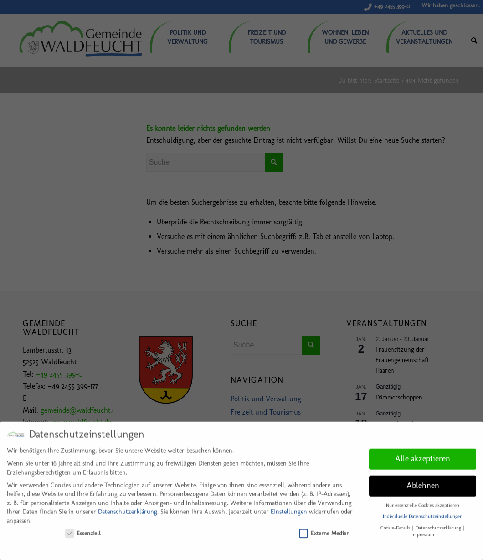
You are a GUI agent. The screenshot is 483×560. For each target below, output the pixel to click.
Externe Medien (324, 529)
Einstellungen (289, 508)
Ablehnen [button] (422, 481)
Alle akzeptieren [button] (422, 454)
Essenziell (83, 529)
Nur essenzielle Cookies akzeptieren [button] (422, 501)
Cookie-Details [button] (395, 524)
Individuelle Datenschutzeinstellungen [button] (422, 513)
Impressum (422, 531)
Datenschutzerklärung (127, 508)
